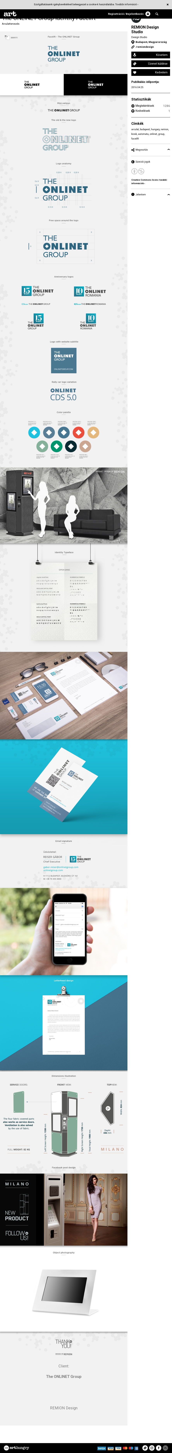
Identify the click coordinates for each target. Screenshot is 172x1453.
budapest (145, 129)
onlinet (153, 134)
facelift (135, 138)
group (161, 134)
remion (164, 129)
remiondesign (145, 46)
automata (143, 134)
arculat (135, 129)
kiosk (134, 134)
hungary (155, 129)
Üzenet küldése (158, 63)
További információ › (126, 4)
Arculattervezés (10, 23)
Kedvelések (143, 111)
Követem (162, 55)
